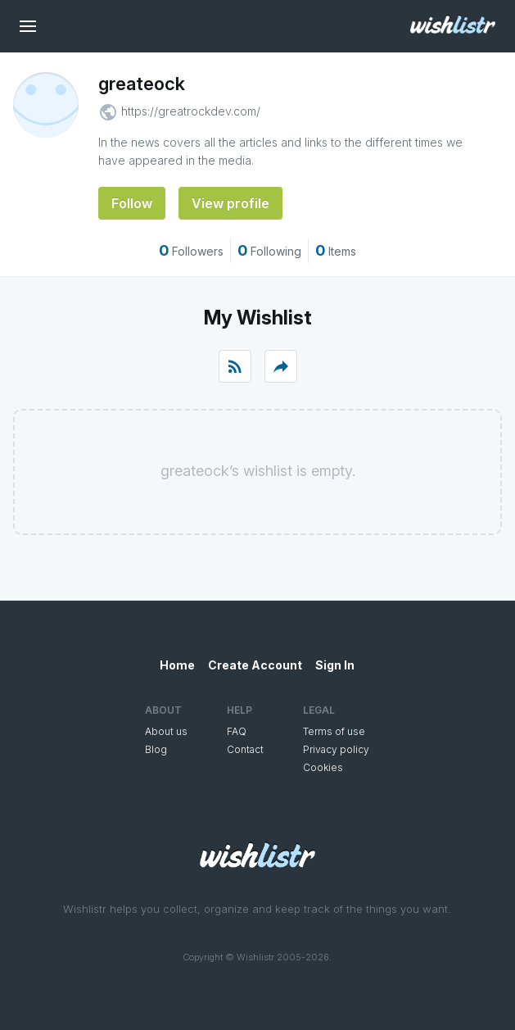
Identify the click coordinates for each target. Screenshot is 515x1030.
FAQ (236, 731)
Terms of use (334, 731)
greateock (141, 83)
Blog (156, 749)
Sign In (335, 665)
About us (166, 731)
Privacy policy (336, 749)
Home (177, 665)
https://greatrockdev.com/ (190, 111)
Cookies (323, 767)
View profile (230, 203)
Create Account (255, 665)
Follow (131, 203)
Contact (245, 749)
